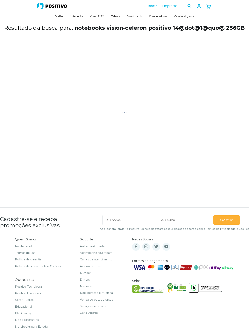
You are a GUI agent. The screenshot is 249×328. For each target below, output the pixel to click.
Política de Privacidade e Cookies (227, 228)
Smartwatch (134, 16)
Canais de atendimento (96, 259)
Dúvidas (85, 273)
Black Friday (23, 313)
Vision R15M (97, 16)
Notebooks (76, 16)
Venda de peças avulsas (96, 299)
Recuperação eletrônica (96, 293)
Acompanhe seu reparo (96, 253)
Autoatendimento (92, 246)
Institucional (23, 246)
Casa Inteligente (184, 16)
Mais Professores (27, 320)
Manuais (85, 286)
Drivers (85, 279)
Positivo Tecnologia (28, 286)
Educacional (23, 306)
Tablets (115, 16)
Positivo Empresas (28, 293)
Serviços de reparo (93, 306)
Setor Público (24, 300)
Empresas (169, 6)
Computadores (158, 16)
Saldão (59, 16)
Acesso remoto (90, 266)
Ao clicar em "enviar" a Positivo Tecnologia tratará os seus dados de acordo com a (174, 228)
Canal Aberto (89, 313)
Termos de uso (25, 253)
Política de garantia (28, 259)
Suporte (151, 6)
